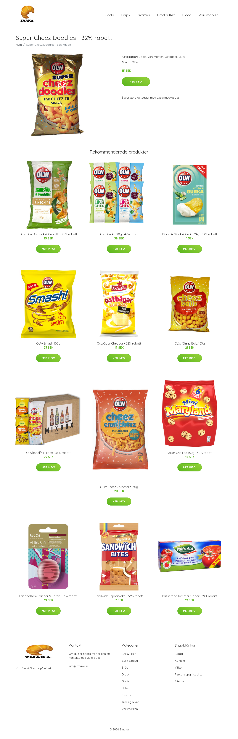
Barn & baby (130, 664)
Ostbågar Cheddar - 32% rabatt (119, 346)
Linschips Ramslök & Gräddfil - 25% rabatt (48, 237)
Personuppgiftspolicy (188, 677)
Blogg (186, 17)
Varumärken (208, 17)
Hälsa (125, 691)
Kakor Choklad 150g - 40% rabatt (190, 456)
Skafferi (144, 17)
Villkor (179, 670)
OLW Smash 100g (48, 346)
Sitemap (180, 684)
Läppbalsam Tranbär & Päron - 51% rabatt (48, 599)
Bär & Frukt (129, 657)
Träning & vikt (130, 705)
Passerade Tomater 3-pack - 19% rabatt (189, 599)
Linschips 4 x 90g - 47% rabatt (119, 237)
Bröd (125, 670)
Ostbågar (171, 60)
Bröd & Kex (166, 17)
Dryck (126, 17)
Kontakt (180, 664)
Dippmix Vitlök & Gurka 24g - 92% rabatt (189, 237)
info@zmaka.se (79, 669)
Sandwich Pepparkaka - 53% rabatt (119, 599)
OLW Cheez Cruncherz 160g (119, 490)
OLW (182, 60)
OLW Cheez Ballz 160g (190, 346)
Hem (19, 48)
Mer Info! (135, 84)
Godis (109, 17)
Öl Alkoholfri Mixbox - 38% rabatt (48, 456)
